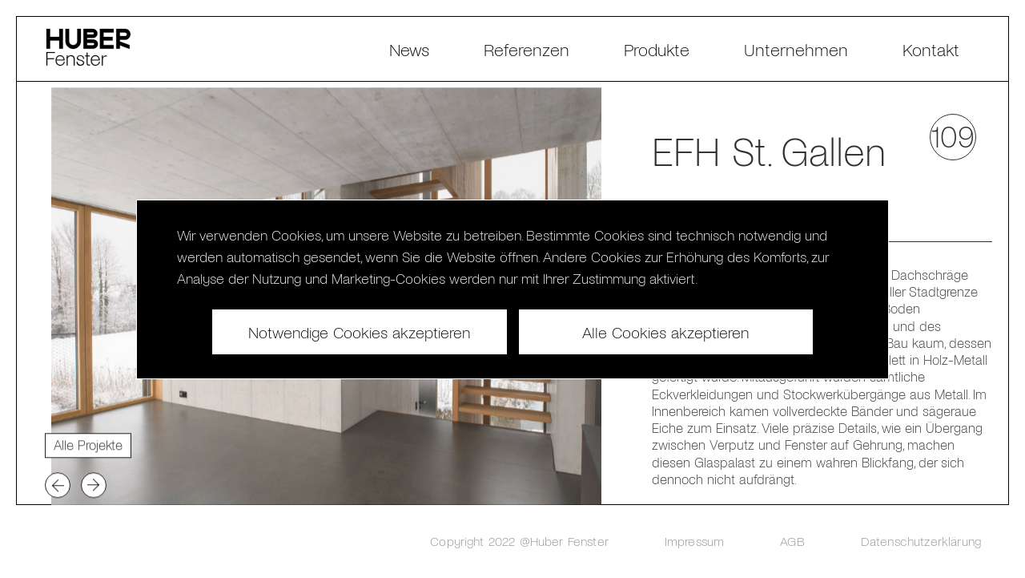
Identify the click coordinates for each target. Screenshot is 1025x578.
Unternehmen (796, 48)
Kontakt (930, 48)
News (409, 48)
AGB (792, 540)
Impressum (694, 540)
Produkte (656, 48)
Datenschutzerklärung (921, 540)
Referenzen (526, 48)
